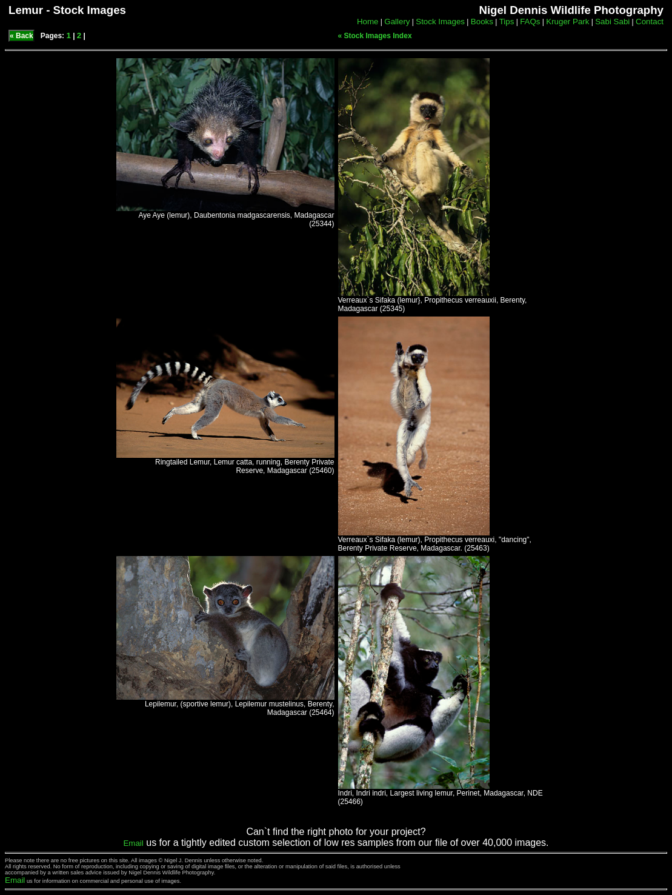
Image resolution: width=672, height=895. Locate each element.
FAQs (530, 21)
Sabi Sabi (612, 21)
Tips (506, 21)
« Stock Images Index (375, 36)
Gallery (397, 21)
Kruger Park (567, 21)
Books (482, 21)
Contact (650, 21)
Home (368, 21)
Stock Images (440, 21)
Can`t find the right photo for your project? (335, 831)
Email (133, 843)
